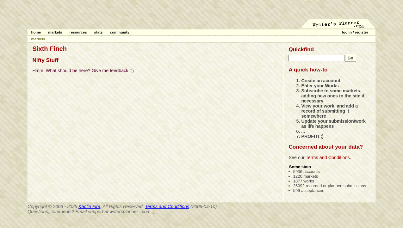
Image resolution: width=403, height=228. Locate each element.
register (361, 32)
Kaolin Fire (89, 206)
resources (78, 32)
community (119, 32)
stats (98, 32)
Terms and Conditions (328, 157)
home (36, 32)
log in (347, 32)
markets (55, 32)
